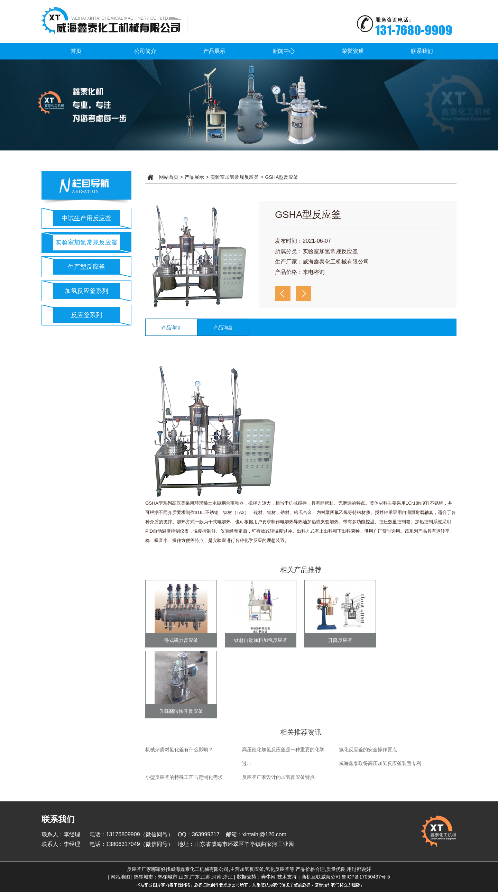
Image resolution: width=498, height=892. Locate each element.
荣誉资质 (353, 51)
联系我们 (422, 51)
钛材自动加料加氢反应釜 (260, 640)
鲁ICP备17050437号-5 (366, 877)
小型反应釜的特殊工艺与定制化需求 (184, 777)
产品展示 (214, 51)
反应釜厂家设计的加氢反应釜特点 (278, 777)
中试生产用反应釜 (86, 218)
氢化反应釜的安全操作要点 (368, 749)
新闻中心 (284, 51)
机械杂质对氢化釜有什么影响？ (179, 749)
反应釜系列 (86, 315)
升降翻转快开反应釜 (181, 711)
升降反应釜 (340, 640)
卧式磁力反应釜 (181, 640)
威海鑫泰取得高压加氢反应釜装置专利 (380, 763)
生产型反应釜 (86, 266)
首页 (76, 51)
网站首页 (168, 177)
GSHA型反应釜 (281, 177)
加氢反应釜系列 (86, 290)
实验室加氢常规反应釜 (86, 242)
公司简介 (145, 51)
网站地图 (120, 877)
